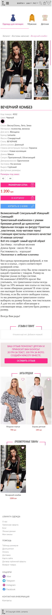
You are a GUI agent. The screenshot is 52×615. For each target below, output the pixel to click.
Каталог (6, 35)
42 (3, 178)
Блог (4, 528)
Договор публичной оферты (14, 561)
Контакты (7, 600)
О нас (4, 521)
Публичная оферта (10, 525)
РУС (35, 3)
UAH (29, 3)
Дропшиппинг (8, 549)
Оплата (5, 552)
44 (10, 178)
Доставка (6, 555)
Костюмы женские (20, 35)
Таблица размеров (10, 545)
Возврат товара (9, 565)
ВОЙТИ (21, 3)
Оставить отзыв (26, 360)
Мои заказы (7, 534)
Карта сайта (7, 558)
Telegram (8, 580)
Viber (6, 576)
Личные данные (9, 531)
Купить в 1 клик (21, 206)
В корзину (23, 198)
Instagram (9, 585)
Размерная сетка (21, 184)
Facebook (8, 589)
